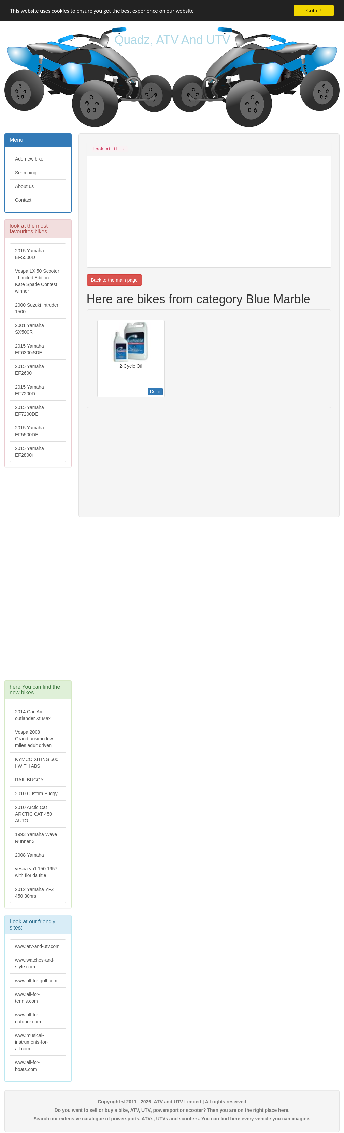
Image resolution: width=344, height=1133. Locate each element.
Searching (25, 172)
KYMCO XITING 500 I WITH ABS (36, 763)
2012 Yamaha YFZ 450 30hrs (34, 893)
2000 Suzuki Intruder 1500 (36, 308)
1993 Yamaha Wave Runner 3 (36, 838)
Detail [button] (155, 391)
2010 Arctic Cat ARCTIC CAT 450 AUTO (33, 814)
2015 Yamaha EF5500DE (29, 431)
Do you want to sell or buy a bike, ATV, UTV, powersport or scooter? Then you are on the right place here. (171, 1110)
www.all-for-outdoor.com (28, 1018)
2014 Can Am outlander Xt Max (33, 715)
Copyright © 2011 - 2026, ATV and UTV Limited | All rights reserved (172, 1101)
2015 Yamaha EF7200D (29, 390)
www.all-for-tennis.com (27, 998)
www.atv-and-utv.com (37, 946)
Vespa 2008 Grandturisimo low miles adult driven (34, 738)
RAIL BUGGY (29, 779)
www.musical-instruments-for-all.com (31, 1042)
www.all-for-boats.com (27, 1066)
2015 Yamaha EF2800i (29, 452)
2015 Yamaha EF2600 (29, 370)
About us (24, 186)
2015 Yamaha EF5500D (29, 254)
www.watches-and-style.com (35, 963)
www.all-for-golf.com (36, 980)
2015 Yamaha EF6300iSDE (29, 349)
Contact (23, 200)
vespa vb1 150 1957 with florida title (36, 872)
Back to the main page (114, 280)
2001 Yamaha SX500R (29, 329)
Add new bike (29, 159)
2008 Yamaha (29, 855)
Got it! (313, 10)
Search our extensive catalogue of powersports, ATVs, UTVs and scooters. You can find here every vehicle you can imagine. (172, 1118)
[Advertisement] (38, 577)
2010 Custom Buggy (36, 793)
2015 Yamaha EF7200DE (29, 411)
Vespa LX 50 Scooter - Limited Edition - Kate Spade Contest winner (37, 281)
